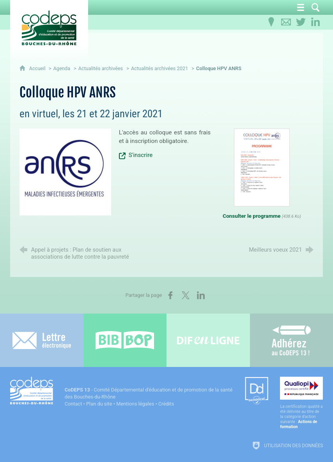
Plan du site (99, 404)
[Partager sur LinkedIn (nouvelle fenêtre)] (200, 295)
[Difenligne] (208, 340)
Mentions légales (135, 404)
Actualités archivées (100, 68)
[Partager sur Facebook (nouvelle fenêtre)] (170, 295)
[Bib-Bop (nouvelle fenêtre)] (125, 340)
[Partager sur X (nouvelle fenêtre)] (185, 295)
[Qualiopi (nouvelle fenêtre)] (301, 403)
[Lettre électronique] (41, 340)
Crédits (166, 404)
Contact (73, 404)
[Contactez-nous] (285, 22)
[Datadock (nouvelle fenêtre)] (256, 391)
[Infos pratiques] (271, 22)
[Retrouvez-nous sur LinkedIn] (315, 22)
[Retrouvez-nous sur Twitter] (300, 22)
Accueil (38, 68)
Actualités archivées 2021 (159, 68)
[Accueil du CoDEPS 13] (49, 28)
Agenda (61, 68)
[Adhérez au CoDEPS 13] (291, 340)
